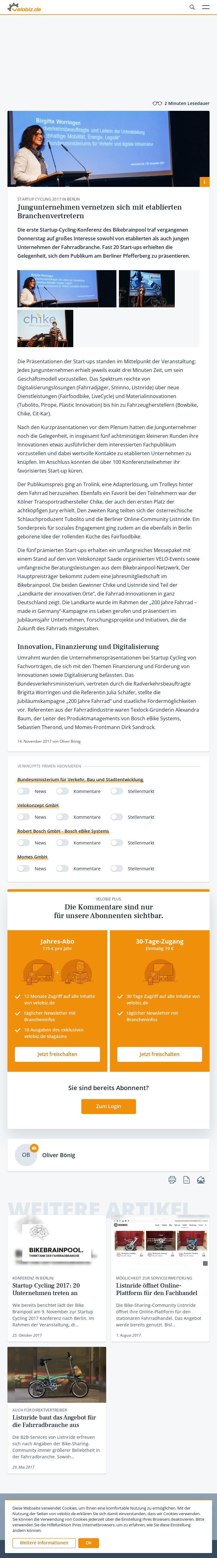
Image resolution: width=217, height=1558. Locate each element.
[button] (88, 1543)
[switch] (23, 791)
